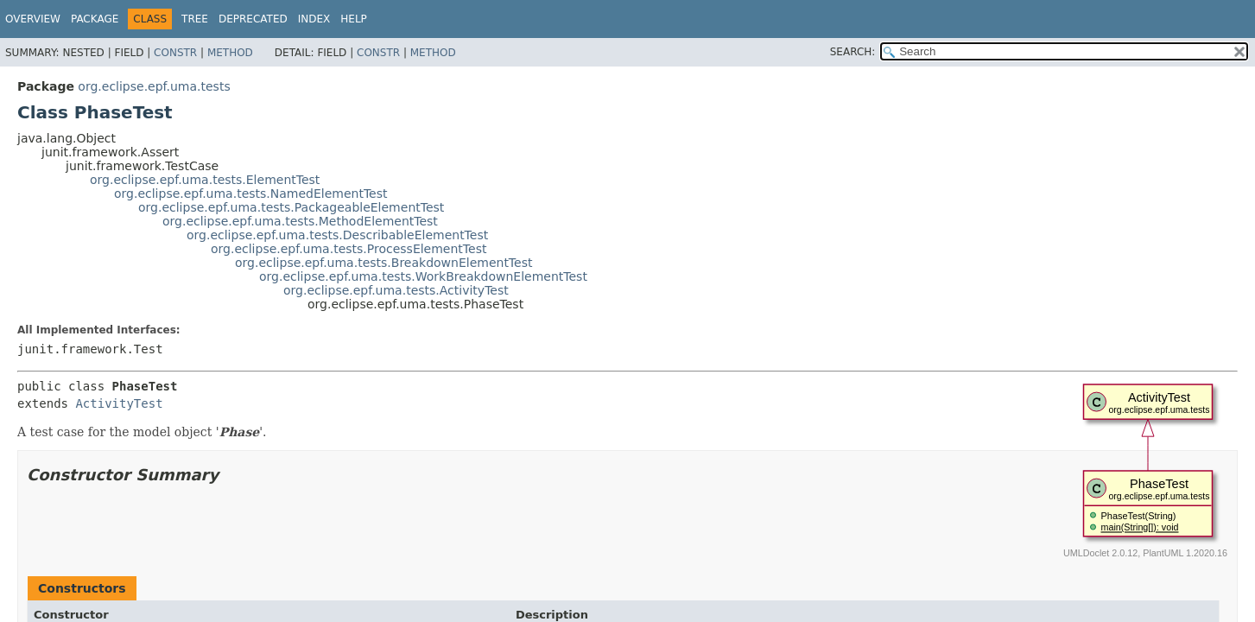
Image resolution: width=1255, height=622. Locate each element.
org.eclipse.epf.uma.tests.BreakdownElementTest (383, 263)
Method (230, 53)
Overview (32, 19)
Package (94, 19)
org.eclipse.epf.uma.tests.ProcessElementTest (348, 249)
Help (353, 19)
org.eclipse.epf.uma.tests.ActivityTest (396, 290)
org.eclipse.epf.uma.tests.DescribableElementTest (337, 235)
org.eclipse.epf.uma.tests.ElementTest (205, 180)
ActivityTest (118, 403)
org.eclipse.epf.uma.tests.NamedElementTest (251, 193)
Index (314, 19)
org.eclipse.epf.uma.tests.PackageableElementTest (291, 207)
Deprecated (253, 19)
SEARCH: (853, 52)
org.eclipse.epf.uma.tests (154, 86)
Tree (194, 19)
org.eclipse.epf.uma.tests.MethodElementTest (300, 221)
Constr (175, 53)
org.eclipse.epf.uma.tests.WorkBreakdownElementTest (423, 276)
